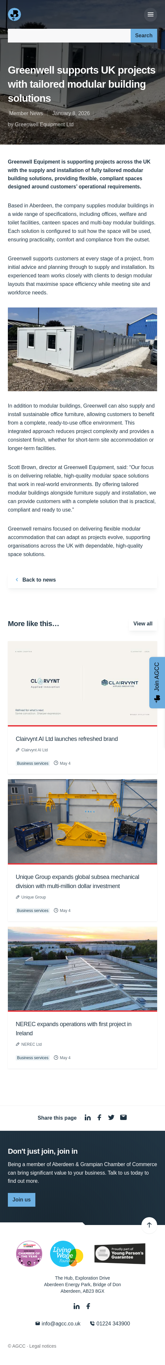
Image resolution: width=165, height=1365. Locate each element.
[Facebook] (88, 1306)
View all (143, 623)
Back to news (34, 580)
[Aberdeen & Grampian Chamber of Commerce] (15, 14)
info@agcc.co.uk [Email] (58, 1323)
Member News (26, 113)
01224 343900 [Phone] (110, 1323)
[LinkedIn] (77, 1306)
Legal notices (43, 1346)
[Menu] (150, 15)
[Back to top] (149, 1225)
